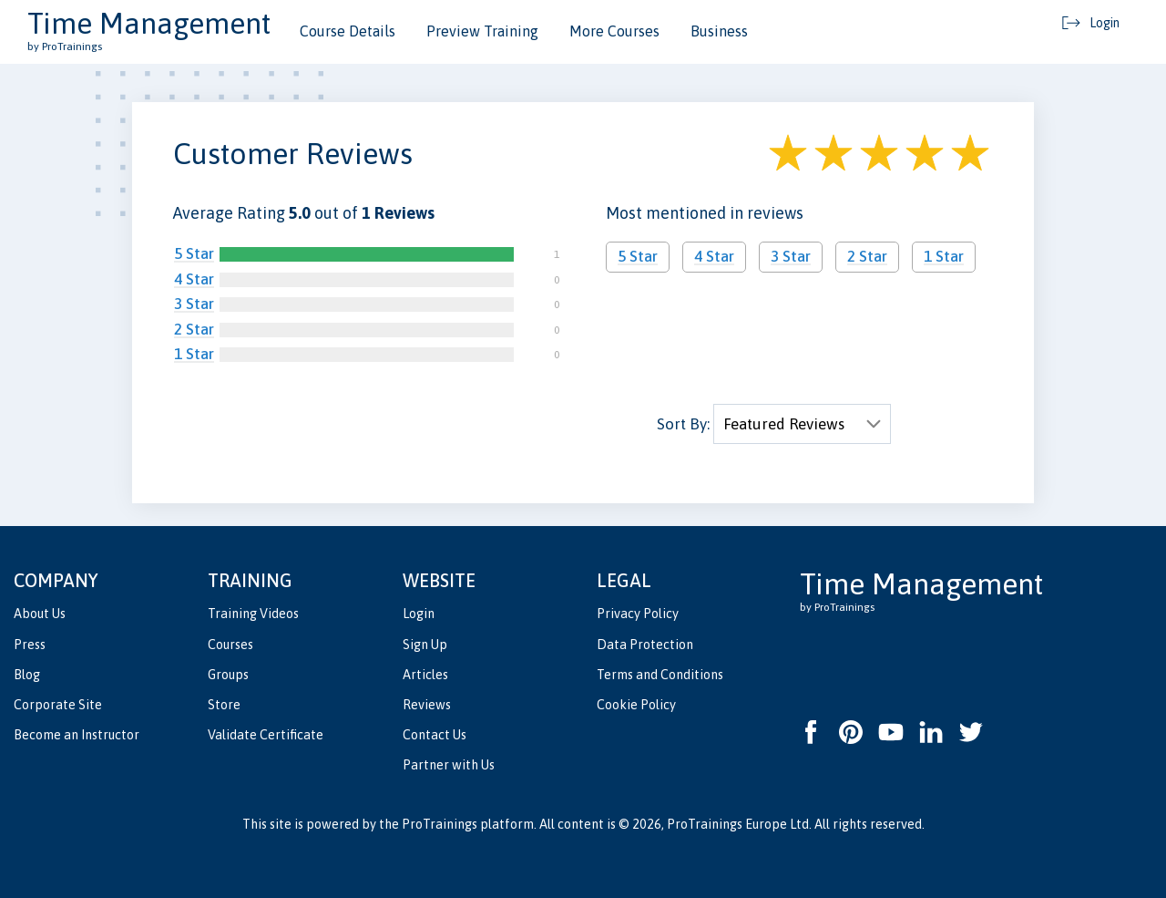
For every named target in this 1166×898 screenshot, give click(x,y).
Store (224, 704)
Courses (230, 644)
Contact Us (434, 735)
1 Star (194, 354)
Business (719, 31)
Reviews (427, 704)
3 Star (194, 303)
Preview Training (482, 31)
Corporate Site (58, 704)
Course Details (347, 31)
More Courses (614, 31)
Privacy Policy (638, 613)
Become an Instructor (76, 735)
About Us (40, 613)
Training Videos (253, 613)
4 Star (194, 279)
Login (419, 613)
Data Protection (645, 644)
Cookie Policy (636, 704)
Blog (27, 674)
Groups (228, 674)
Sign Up (425, 644)
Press (30, 644)
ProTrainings (439, 824)
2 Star (194, 329)
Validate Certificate (265, 735)
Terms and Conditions (660, 674)
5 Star (194, 253)
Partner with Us (449, 765)
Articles (425, 674)
